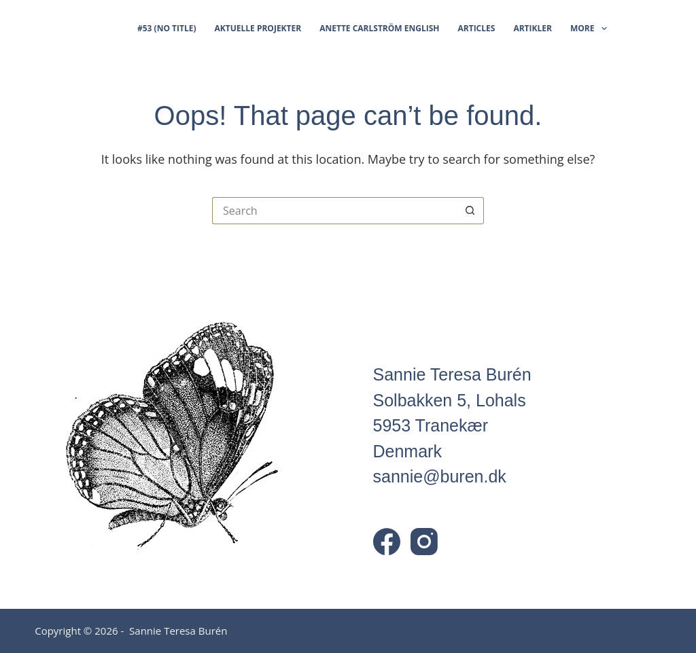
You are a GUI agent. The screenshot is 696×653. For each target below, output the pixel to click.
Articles (476, 28)
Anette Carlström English (379, 28)
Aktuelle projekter (258, 28)
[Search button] (470, 210)
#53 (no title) (166, 28)
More (588, 28)
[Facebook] (386, 541)
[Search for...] (334, 210)
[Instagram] (424, 541)
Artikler (532, 28)
